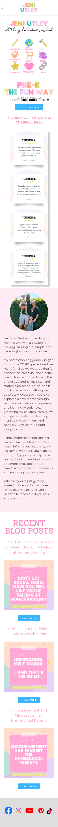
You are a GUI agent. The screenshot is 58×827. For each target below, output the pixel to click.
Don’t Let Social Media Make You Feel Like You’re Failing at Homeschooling (29, 547)
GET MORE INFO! (29, 107)
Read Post (29, 618)
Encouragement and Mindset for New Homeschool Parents (29, 715)
